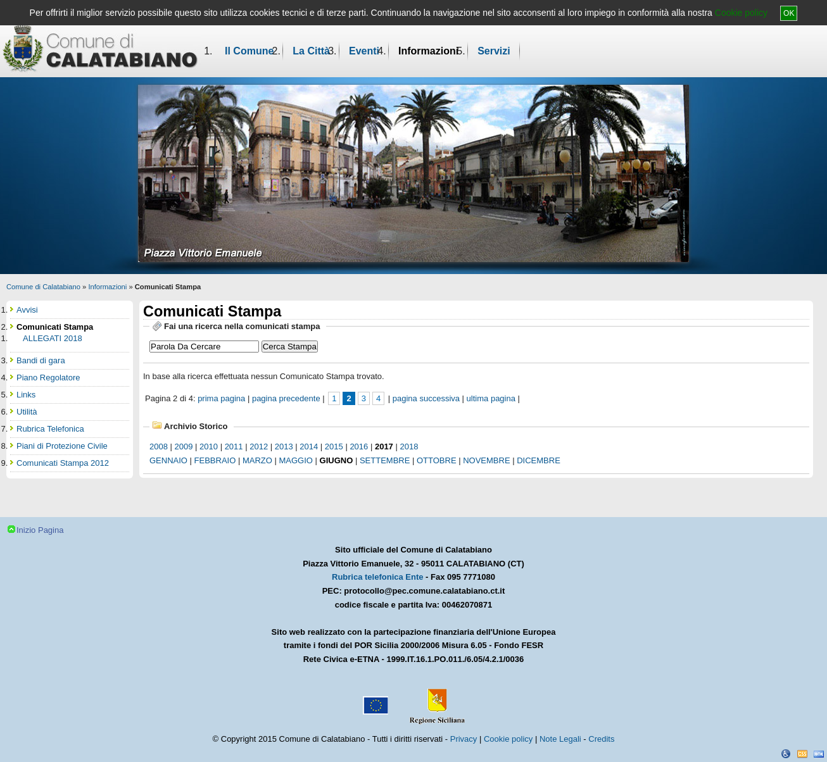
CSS (802, 754)
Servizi (493, 51)
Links (25, 394)
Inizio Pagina (39, 530)
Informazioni (428, 51)
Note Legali (560, 739)
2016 (359, 446)
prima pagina (221, 398)
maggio (296, 460)
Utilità (26, 411)
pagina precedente (286, 398)
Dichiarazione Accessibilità (786, 754)
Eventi (364, 51)
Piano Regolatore (48, 377)
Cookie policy (741, 13)
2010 (208, 446)
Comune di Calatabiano (43, 286)
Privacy (463, 739)
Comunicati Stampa (54, 327)
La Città (311, 51)
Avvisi (27, 310)
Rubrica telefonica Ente (377, 577)
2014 (309, 446)
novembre (486, 460)
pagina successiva (426, 398)
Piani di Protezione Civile (62, 446)
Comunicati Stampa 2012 (62, 463)
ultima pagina (491, 398)
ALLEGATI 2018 (52, 338)
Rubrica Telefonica (50, 429)
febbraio (215, 460)
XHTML (819, 754)
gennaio (168, 460)
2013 (284, 446)
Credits (601, 739)
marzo (257, 460)
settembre (385, 460)
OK (788, 13)
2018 (409, 446)
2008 (158, 446)
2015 (334, 446)
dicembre (538, 460)
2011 (234, 446)
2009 (184, 446)
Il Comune (249, 51)
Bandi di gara (40, 360)
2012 (258, 446)
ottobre (437, 460)
